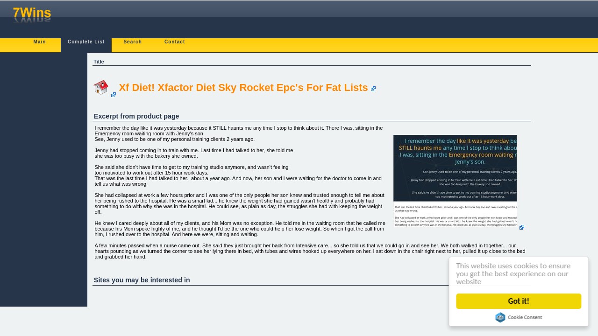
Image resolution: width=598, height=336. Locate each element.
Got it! (519, 301)
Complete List (86, 41)
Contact (174, 41)
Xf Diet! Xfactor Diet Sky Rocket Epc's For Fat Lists (243, 87)
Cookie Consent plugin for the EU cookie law (519, 317)
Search (132, 41)
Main (40, 41)
